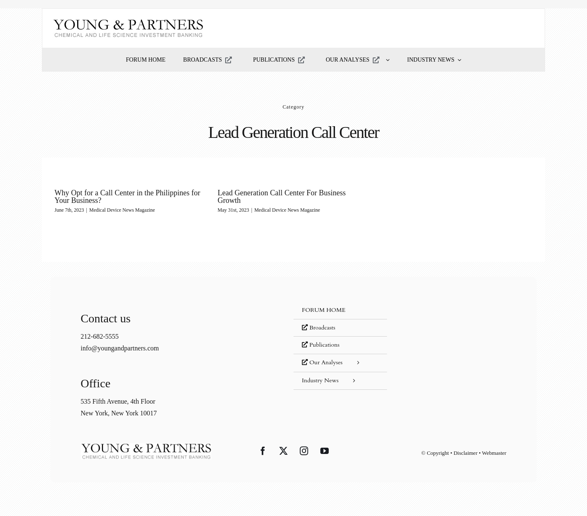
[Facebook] (263, 451)
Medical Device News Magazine (122, 210)
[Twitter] (283, 451)
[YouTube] (324, 451)
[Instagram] (304, 451)
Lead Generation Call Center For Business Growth (281, 197)
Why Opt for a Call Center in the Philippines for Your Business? (127, 197)
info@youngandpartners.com (120, 348)
